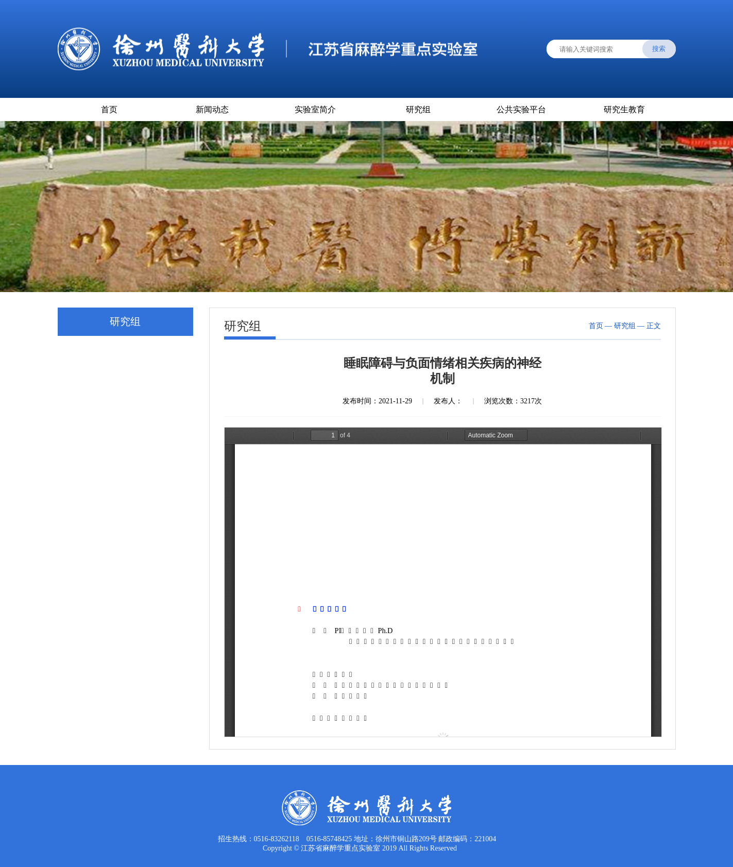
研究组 (418, 109)
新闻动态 (212, 109)
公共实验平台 (521, 109)
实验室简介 (315, 109)
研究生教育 (624, 109)
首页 (109, 109)
